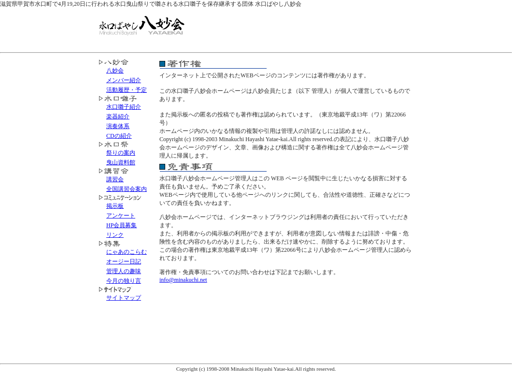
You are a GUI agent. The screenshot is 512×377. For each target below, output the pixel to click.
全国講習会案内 (126, 189)
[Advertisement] (301, 28)
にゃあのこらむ (126, 251)
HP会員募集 (121, 225)
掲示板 (115, 206)
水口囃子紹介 (123, 106)
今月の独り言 (123, 280)
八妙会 (115, 70)
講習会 (115, 179)
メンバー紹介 (123, 80)
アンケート (120, 215)
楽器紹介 (117, 116)
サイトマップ (123, 297)
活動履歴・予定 (126, 90)
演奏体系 (117, 126)
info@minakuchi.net (183, 279)
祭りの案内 (120, 152)
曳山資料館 (120, 162)
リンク (115, 235)
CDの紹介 (119, 135)
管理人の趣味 (123, 271)
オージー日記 (123, 261)
